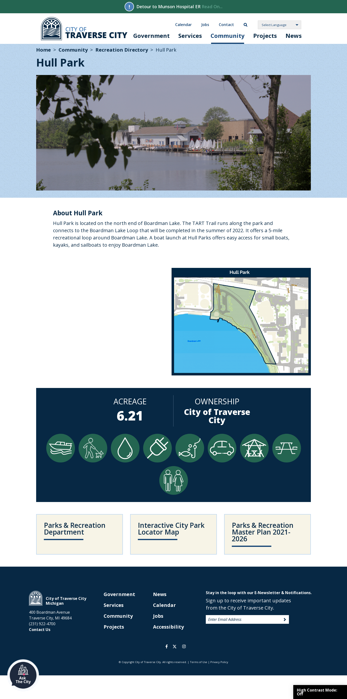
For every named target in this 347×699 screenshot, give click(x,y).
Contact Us (39, 629)
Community (228, 36)
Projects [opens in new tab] (114, 627)
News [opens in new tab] (160, 594)
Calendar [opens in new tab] (164, 605)
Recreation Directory (121, 50)
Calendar (183, 24)
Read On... (212, 6)
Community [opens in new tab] (118, 616)
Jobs (205, 24)
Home (43, 50)
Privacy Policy (219, 662)
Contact (226, 24)
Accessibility (168, 627)
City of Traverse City (84, 28)
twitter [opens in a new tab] (175, 646)
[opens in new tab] (173, 534)
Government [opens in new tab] (119, 594)
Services (190, 36)
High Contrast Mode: (317, 692)
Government (151, 36)
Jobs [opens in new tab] (158, 616)
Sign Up (285, 620)
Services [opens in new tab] (114, 605)
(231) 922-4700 (42, 623)
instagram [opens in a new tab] (183, 646)
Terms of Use (198, 662)
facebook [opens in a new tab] (167, 646)
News (294, 36)
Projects (265, 36)
